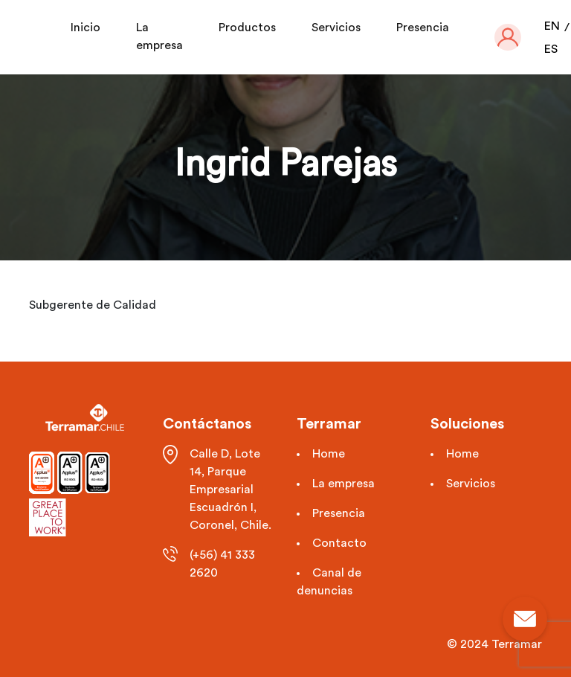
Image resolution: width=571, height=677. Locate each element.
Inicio (85, 27)
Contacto (339, 543)
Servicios (336, 27)
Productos (247, 27)
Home (328, 454)
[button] (508, 37)
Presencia (422, 27)
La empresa (343, 484)
